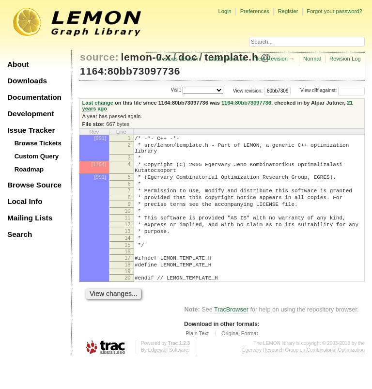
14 (127, 260)
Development (30, 113)
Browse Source (34, 185)
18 (127, 291)
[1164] (98, 170)
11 (127, 235)
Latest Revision (227, 59)
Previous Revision (178, 59)
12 (127, 243)
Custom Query (37, 156)
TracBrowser (231, 338)
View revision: (248, 90)
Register (288, 11)
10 (127, 227)
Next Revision (271, 59)
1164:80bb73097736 (130, 71)
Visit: (175, 90)
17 (127, 282)
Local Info (25, 201)
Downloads (27, 81)
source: (99, 56)
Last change (97, 103)
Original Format (239, 362)
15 (127, 268)
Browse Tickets (38, 143)
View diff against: (332, 90)
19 (127, 299)
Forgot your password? (334, 11)
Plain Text (197, 362)
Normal (312, 59)
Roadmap (29, 169)
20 (127, 305)
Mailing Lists (29, 218)
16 (127, 276)
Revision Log (345, 59)
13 (127, 251)
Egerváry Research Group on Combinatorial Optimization (303, 379)
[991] (100, 138)
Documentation (34, 97)
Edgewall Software (168, 379)
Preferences (254, 11)
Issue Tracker (31, 130)
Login (224, 11)
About (18, 64)
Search (19, 234)
